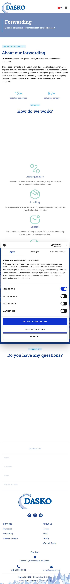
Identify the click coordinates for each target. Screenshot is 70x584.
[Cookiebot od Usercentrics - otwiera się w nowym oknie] (50, 245)
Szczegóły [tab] (35, 252)
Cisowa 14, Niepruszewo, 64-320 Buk (35, 560)
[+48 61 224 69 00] (18, 566)
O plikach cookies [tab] (57, 252)
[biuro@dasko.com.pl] (51, 566)
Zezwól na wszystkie (35, 322)
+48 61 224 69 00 (18, 570)
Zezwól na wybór (35, 329)
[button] (66, 7)
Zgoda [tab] (12, 252)
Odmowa (35, 337)
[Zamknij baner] (66, 245)
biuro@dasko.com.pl (51, 570)
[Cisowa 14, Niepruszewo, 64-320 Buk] (35, 557)
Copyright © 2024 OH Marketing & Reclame (35, 577)
